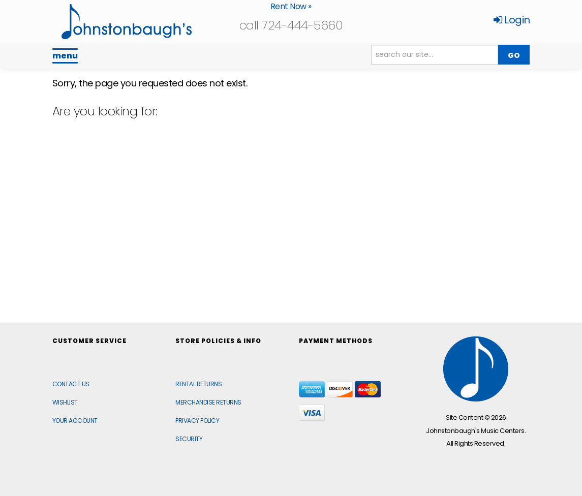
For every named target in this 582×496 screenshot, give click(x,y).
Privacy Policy (197, 420)
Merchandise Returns (208, 402)
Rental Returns (198, 384)
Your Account (75, 420)
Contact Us (70, 384)
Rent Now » (291, 6)
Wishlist (65, 402)
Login (512, 20)
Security (188, 439)
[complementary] (508, 440)
